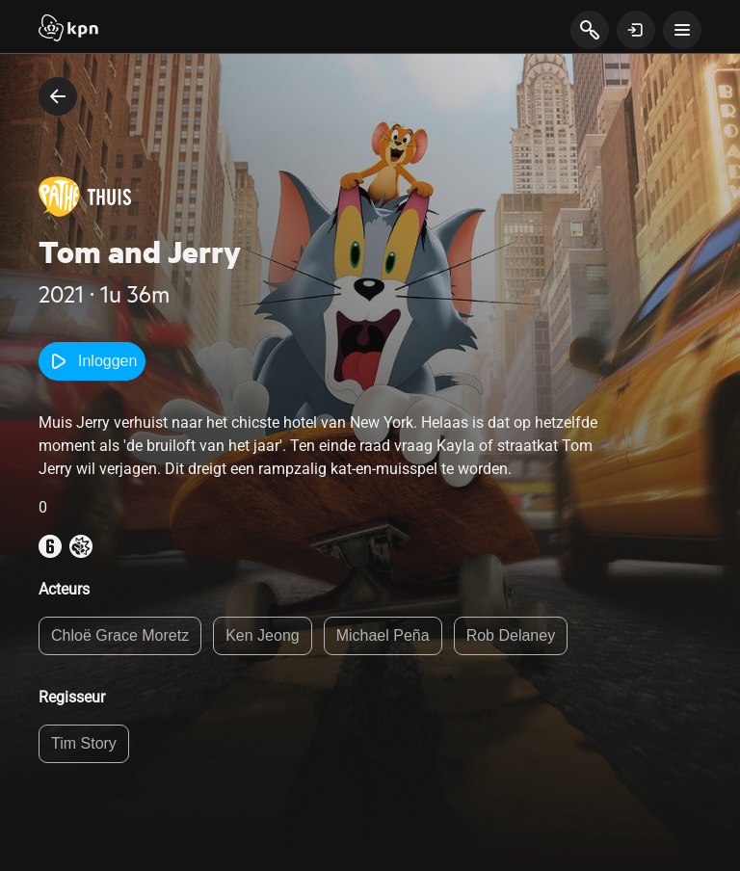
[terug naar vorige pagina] (58, 96)
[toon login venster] (636, 30)
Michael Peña (383, 635)
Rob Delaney (511, 635)
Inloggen (92, 361)
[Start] (68, 30)
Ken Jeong (262, 635)
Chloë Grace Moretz (120, 635)
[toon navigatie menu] (682, 30)
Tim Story (84, 743)
